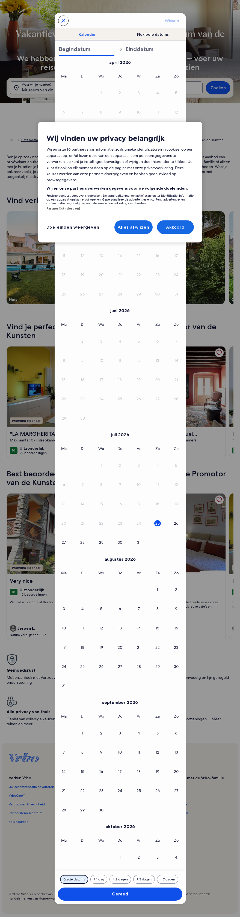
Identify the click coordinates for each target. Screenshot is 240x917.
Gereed (120, 894)
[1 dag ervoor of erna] (98, 879)
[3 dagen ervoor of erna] (144, 879)
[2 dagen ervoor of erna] (120, 879)
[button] (101, 92)
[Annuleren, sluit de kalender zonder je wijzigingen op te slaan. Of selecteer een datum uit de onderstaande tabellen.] (63, 20)
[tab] (87, 34)
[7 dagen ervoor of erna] (167, 879)
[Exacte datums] (74, 879)
